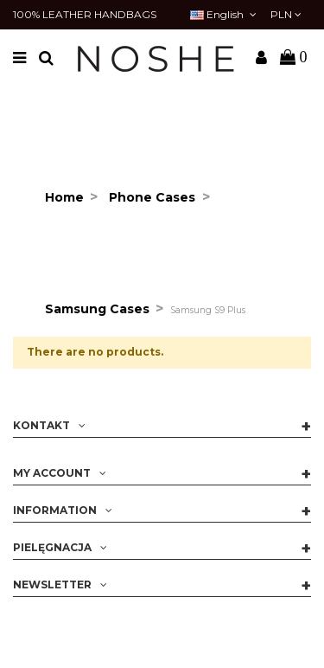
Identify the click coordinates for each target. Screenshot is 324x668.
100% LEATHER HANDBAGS (84, 14)
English (224, 14)
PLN (286, 14)
